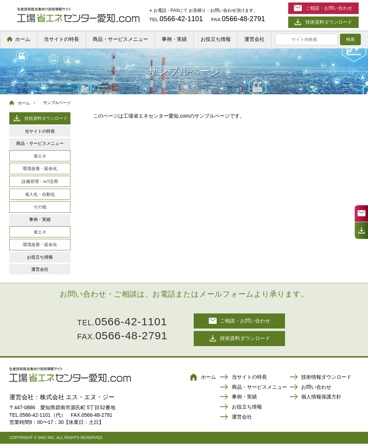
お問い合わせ (310, 388)
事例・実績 (174, 39)
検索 (350, 39)
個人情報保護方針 (315, 397)
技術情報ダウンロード (320, 378)
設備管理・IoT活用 (40, 181)
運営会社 (254, 39)
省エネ (39, 155)
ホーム (22, 39)
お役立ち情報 (216, 39)
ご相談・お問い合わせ (239, 320)
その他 (39, 206)
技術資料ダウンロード (40, 118)
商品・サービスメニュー (120, 39)
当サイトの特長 (61, 39)
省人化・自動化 (40, 194)
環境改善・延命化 (40, 168)
